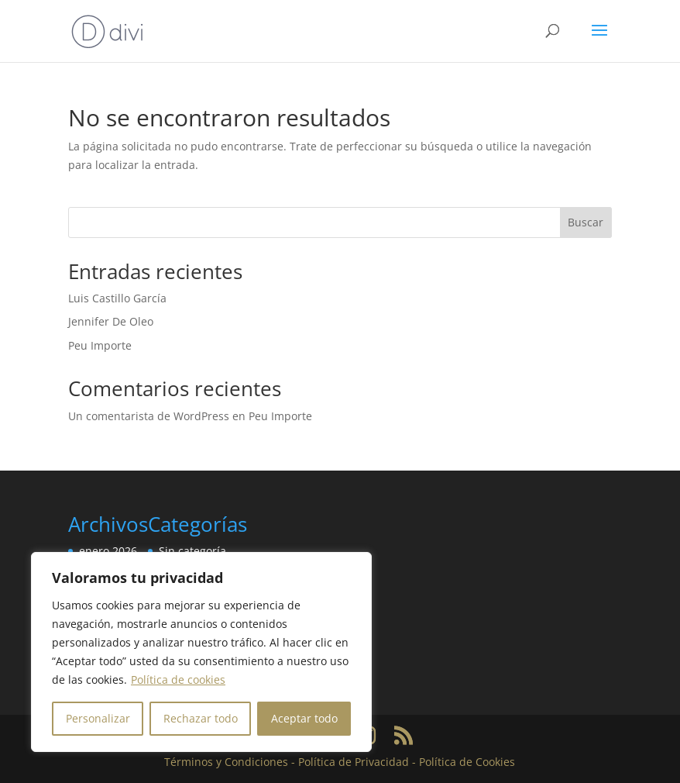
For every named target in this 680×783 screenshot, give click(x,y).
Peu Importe (100, 345)
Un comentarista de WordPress (148, 416)
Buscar (585, 222)
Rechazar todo (200, 718)
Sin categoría (192, 550)
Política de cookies (178, 679)
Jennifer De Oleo (110, 321)
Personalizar (98, 718)
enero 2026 (108, 550)
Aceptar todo (304, 718)
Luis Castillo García (117, 298)
